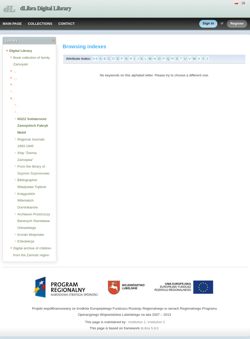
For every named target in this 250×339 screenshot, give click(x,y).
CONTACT (66, 24)
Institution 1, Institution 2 (146, 322)
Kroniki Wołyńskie (30, 235)
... (14, 71)
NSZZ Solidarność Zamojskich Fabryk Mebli (32, 125)
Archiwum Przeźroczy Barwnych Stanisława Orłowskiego (33, 221)
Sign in (208, 24)
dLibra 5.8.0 (150, 328)
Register (237, 24)
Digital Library (20, 51)
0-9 (95, 59)
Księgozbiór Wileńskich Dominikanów (27, 200)
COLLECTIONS (40, 24)
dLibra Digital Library (45, 8)
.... (15, 78)
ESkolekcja (25, 241)
